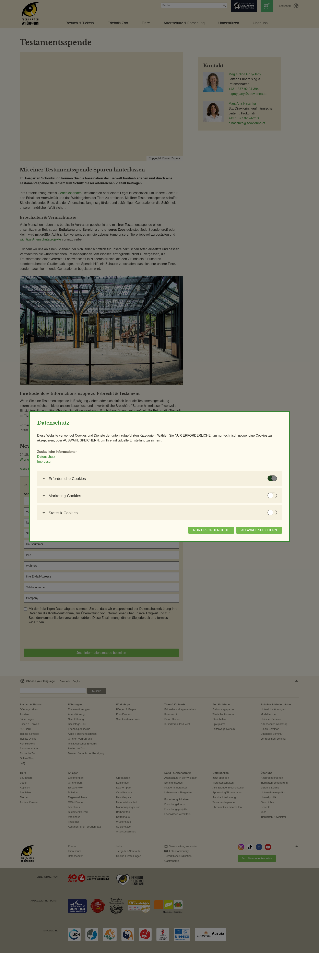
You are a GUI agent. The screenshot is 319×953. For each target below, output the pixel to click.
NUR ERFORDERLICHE (171, 532)
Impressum (85, 464)
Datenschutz (86, 459)
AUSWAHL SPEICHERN (219, 532)
